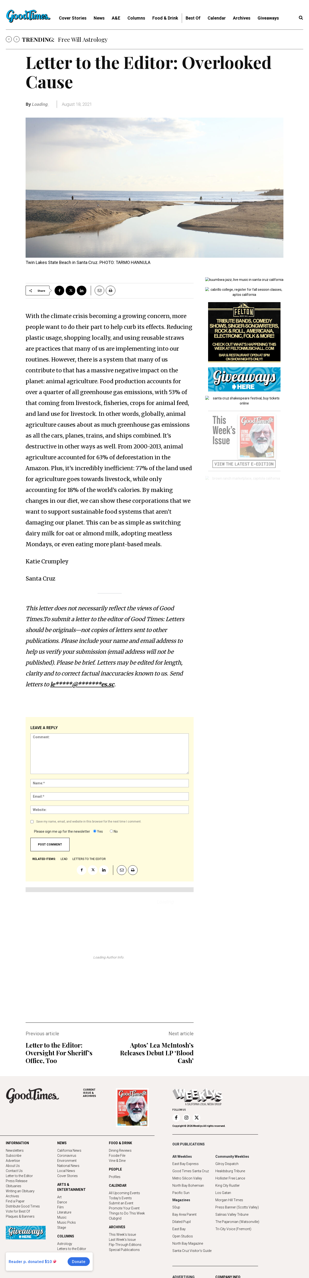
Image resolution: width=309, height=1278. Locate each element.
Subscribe (13, 1155)
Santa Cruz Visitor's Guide (191, 1251)
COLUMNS (65, 1236)
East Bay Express (185, 1164)
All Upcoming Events (124, 1193)
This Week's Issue (122, 1234)
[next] (17, 39)
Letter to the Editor (19, 1176)
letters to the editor (89, 859)
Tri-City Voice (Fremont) (233, 1229)
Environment (67, 1161)
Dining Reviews (120, 1150)
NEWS (62, 1143)
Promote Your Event (124, 1208)
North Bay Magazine (187, 1243)
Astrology (64, 1244)
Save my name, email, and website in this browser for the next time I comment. (88, 821)
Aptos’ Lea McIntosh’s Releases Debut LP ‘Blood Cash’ (157, 1053)
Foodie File (117, 1155)
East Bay (179, 1229)
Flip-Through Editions (125, 1245)
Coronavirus (66, 1155)
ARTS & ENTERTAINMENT (71, 1187)
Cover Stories (67, 1176)
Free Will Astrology (83, 39)
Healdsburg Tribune (230, 1171)
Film (60, 1207)
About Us (13, 1166)
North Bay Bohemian (188, 1185)
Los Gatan (223, 1193)
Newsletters (15, 1150)
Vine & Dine (117, 1161)
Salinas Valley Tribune (231, 1214)
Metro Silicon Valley (187, 1178)
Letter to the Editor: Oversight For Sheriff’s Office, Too (59, 1053)
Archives (12, 1196)
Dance (62, 1202)
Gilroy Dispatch (227, 1164)
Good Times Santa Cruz (190, 1171)
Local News (66, 1171)
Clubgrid (115, 1218)
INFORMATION (17, 1143)
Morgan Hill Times (229, 1200)
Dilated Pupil (181, 1222)
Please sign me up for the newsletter (62, 831)
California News (69, 1150)
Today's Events (120, 1198)
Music (62, 1217)
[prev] (9, 39)
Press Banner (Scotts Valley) (237, 1207)
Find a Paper (15, 1201)
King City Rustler (227, 1185)
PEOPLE (115, 1169)
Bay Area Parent (184, 1214)
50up (176, 1207)
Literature (64, 1212)
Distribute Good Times (23, 1206)
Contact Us (14, 1171)
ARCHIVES (99, 1093)
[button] (300, 17)
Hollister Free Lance (230, 1178)
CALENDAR (117, 1185)
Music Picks (66, 1222)
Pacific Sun (181, 1193)
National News (68, 1166)
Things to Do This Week (127, 1213)
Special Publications (124, 1250)
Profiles (114, 1177)
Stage (61, 1227)
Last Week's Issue (122, 1240)
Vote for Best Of (18, 1211)
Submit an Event (121, 1203)
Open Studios (182, 1236)
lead (64, 859)
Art (59, 1197)
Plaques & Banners (20, 1216)
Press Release (16, 1181)
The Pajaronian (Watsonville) (237, 1222)
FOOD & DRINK (120, 1143)
